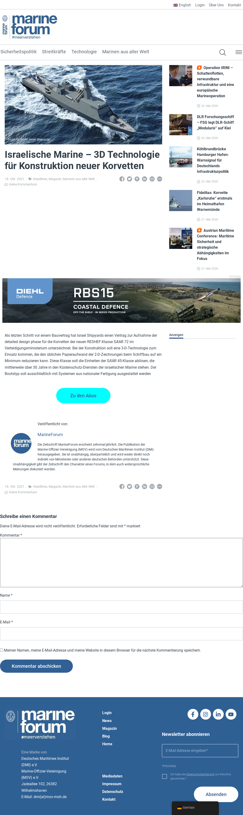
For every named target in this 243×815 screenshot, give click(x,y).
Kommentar (11, 535)
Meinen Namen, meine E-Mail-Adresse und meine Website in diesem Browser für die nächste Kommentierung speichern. (102, 650)
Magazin (55, 179)
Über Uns (216, 5)
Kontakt (234, 5)
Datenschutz (112, 791)
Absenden (216, 794)
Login (200, 5)
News (107, 720)
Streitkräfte (54, 51)
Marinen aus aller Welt (125, 51)
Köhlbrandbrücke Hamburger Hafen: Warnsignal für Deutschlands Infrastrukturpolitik (213, 160)
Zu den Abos (83, 395)
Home (107, 744)
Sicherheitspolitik (18, 51)
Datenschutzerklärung (200, 774)
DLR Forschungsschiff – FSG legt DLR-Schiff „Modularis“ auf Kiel (215, 122)
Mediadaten (112, 776)
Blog (106, 736)
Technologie (84, 51)
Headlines (40, 179)
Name (6, 595)
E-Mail (6, 622)
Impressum (112, 784)
